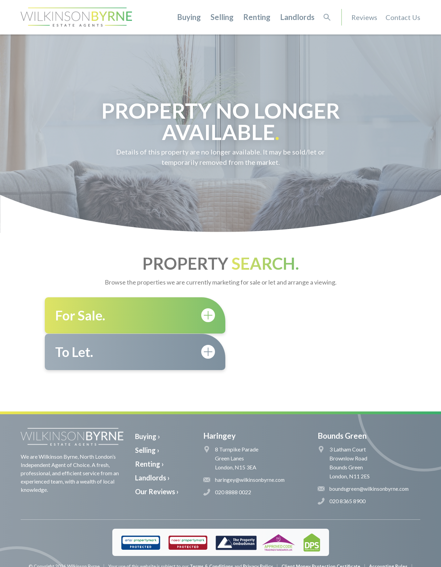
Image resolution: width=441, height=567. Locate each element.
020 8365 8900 (342, 464)
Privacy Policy (258, 530)
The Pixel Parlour (231, 561)
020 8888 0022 (227, 455)
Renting (256, 17)
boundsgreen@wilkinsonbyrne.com (363, 452)
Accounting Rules (388, 530)
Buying (189, 17)
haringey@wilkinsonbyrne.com (244, 443)
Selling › (147, 413)
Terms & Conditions (211, 530)
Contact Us (403, 17)
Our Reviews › (156, 455)
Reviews (364, 17)
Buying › (147, 400)
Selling (222, 17)
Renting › (149, 427)
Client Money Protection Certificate (320, 530)
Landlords (297, 17)
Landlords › (152, 441)
